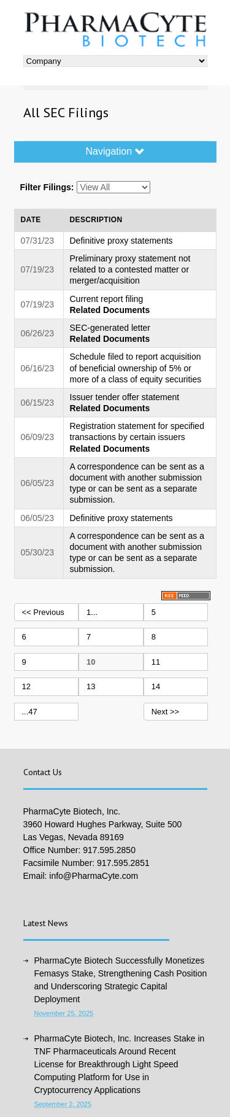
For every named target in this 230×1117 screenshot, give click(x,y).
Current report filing (107, 299)
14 (155, 686)
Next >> (165, 711)
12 (26, 686)
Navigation (114, 151)
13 (90, 686)
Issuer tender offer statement (125, 397)
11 (155, 662)
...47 (29, 711)
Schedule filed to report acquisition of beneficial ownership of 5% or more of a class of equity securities (136, 368)
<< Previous (43, 612)
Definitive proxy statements (121, 240)
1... (92, 612)
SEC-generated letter (110, 328)
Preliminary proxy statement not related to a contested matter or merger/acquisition (130, 269)
